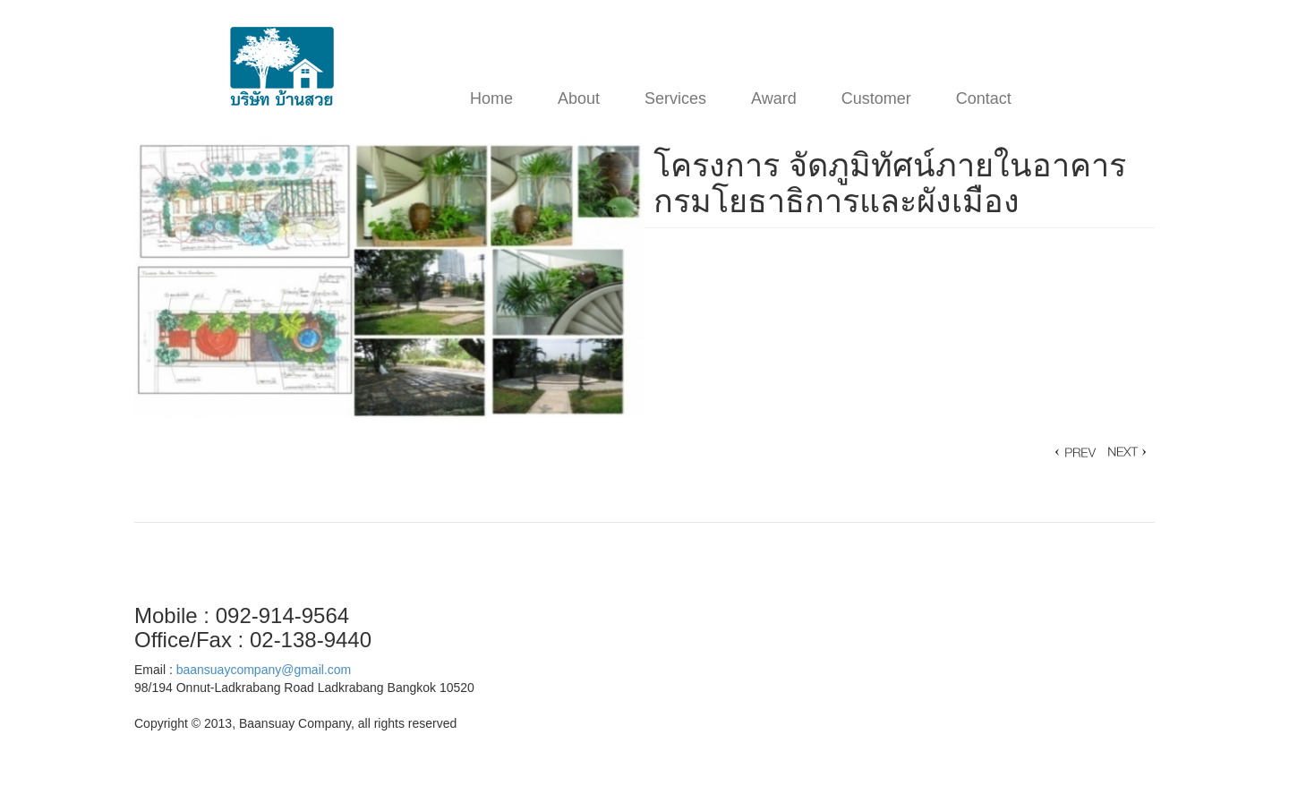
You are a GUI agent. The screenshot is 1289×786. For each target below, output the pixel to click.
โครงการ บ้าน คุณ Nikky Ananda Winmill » (1074, 452)
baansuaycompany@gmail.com (264, 669)
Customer (876, 98)
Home (491, 98)
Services (675, 98)
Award (774, 98)
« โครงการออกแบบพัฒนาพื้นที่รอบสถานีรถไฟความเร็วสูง (1128, 452)
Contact (984, 98)
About (579, 98)
